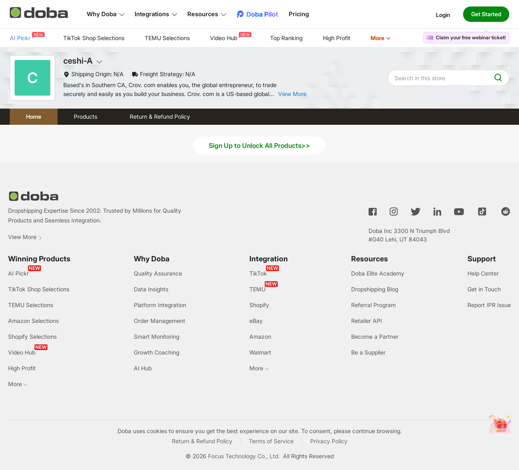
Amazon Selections (33, 320)
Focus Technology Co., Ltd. (244, 456)
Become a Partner (375, 336)
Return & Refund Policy (160, 116)
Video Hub (230, 36)
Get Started (486, 14)
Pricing (299, 14)
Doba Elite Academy (377, 273)
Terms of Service (271, 441)
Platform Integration (160, 304)
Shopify (259, 304)
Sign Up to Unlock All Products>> (259, 145)
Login (443, 14)
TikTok (258, 273)
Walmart (260, 352)
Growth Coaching (156, 352)
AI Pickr (26, 36)
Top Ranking (286, 37)
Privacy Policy (328, 441)
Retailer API (366, 320)
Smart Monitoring (156, 336)
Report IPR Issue (489, 304)
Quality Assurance (158, 273)
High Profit (336, 37)
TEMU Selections (167, 37)
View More (25, 236)
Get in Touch (484, 289)
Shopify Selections (32, 336)
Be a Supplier (368, 352)
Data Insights (151, 289)
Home (33, 116)
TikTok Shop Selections (93, 37)
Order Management (159, 320)
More (381, 37)
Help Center (483, 273)
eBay (256, 320)
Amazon (260, 336)
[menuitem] (26, 38)
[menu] (210, 38)
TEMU (257, 289)
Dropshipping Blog (374, 289)
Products (85, 116)
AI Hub (143, 368)
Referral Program (373, 304)
